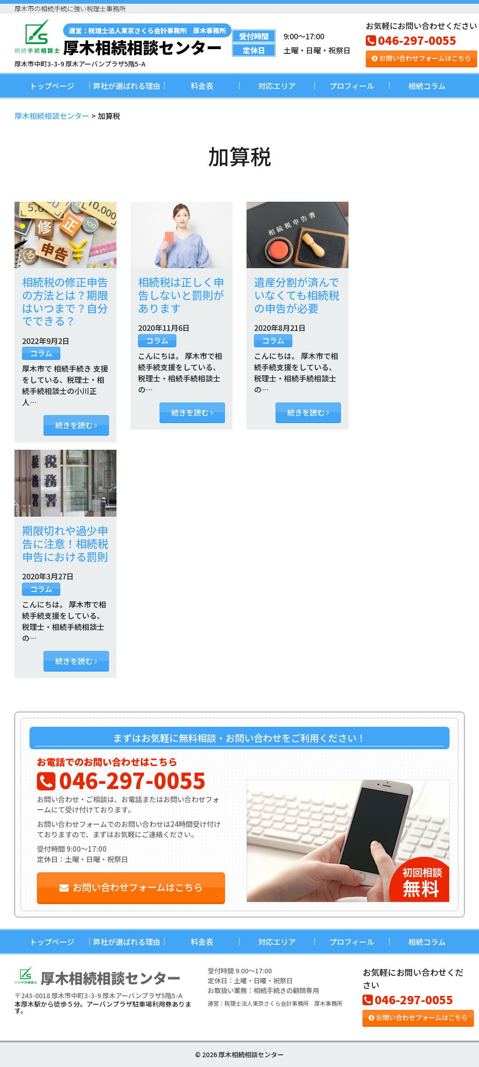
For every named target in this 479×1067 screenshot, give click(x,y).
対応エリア (277, 85)
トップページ (51, 85)
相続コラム (427, 85)
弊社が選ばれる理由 (126, 85)
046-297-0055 (411, 40)
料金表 (202, 85)
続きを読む (76, 425)
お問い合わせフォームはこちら (421, 58)
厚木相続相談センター (147, 39)
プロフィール (351, 85)
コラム (41, 352)
